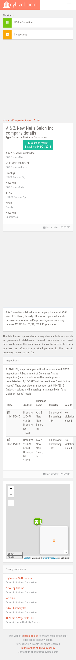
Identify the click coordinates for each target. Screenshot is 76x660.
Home (6, 120)
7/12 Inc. (10, 598)
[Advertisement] (36, 78)
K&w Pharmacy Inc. (16, 608)
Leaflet (27, 558)
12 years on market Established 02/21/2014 (38, 144)
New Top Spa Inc (15, 588)
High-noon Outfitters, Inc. (20, 578)
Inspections (20, 34)
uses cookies (30, 636)
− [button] (11, 495)
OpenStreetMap (50, 558)
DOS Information (23, 22)
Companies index (21, 120)
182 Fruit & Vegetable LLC (20, 618)
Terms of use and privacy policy (38, 648)
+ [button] (11, 489)
